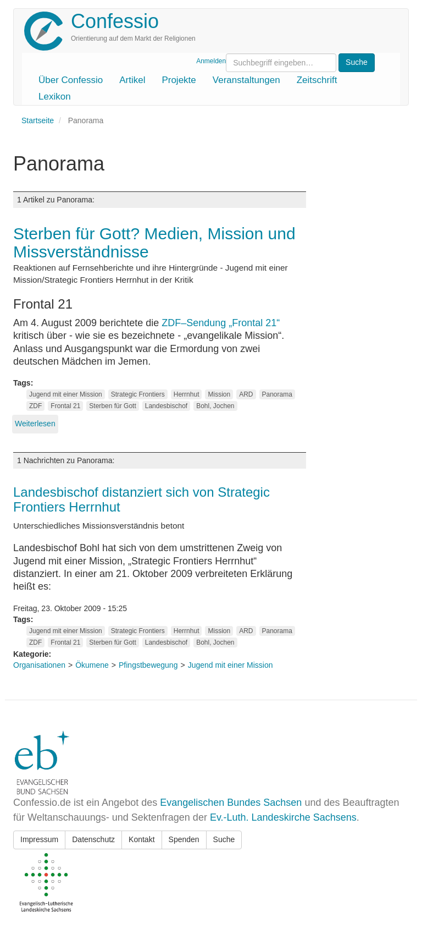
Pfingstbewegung (148, 665)
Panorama (277, 394)
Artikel (132, 80)
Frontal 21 (65, 406)
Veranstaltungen (246, 80)
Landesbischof (166, 406)
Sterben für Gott (112, 406)
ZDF (35, 406)
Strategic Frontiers (138, 394)
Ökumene (92, 665)
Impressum (39, 839)
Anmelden (211, 61)
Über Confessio (70, 80)
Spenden (184, 839)
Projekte (179, 80)
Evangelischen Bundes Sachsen (231, 802)
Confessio (115, 21)
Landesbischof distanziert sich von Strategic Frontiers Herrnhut (141, 499)
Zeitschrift (317, 80)
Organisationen (39, 665)
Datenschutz (93, 839)
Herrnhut (186, 394)
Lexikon (54, 96)
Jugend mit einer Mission (65, 394)
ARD (246, 394)
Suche (224, 839)
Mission (219, 394)
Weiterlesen (35, 423)
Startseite (37, 120)
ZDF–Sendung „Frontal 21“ (221, 322)
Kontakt (141, 839)
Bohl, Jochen (215, 406)
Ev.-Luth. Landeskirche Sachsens (283, 817)
